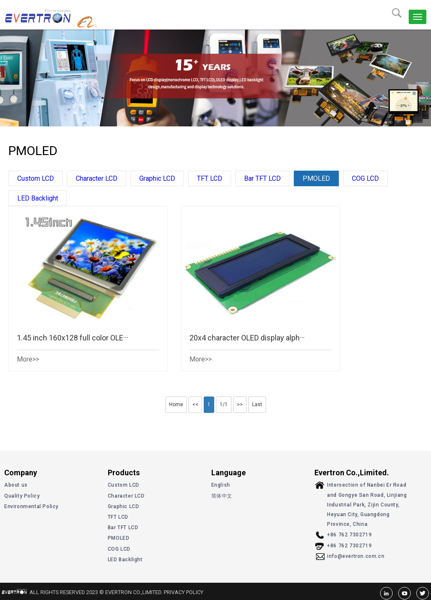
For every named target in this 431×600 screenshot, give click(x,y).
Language (228, 472)
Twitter (422, 593)
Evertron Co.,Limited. (31, 15)
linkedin (386, 593)
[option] (215, 77)
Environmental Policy (31, 506)
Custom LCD (35, 178)
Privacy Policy (183, 592)
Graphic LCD (157, 178)
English (220, 485)
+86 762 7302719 (349, 535)
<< (195, 404)
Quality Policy (22, 496)
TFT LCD (209, 178)
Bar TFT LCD (262, 178)
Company (20, 472)
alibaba (103, 21)
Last (257, 404)
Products (124, 472)
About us (16, 485)
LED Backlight (37, 198)
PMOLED (316, 178)
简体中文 (221, 496)
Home (176, 404)
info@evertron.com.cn (355, 556)
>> (240, 404)
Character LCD (96, 178)
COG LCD (365, 178)
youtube (404, 593)
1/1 (224, 404)
